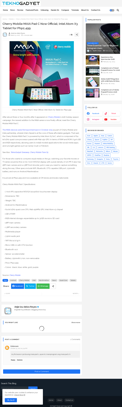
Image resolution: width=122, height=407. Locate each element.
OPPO (89, 155)
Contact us (69, 400)
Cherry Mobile (54, 117)
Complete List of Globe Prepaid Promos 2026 (110, 91)
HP (112, 139)
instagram (95, 119)
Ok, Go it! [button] (11, 400)
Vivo (88, 163)
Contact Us (95, 10)
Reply (13, 360)
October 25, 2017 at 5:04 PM (18, 348)
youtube (113, 119)
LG (94, 147)
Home (5, 10)
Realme (106, 155)
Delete (20, 360)
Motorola (99, 151)
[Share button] (53, 286)
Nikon (108, 151)
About (59, 400)
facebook (95, 113)
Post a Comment (42, 371)
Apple (96, 136)
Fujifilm (104, 139)
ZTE (102, 163)
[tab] (5, 10)
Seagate (100, 159)
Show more (75, 322)
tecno (110, 163)
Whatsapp (44, 286)
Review (20, 10)
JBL (88, 147)
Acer (88, 136)
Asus (102, 136)
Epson (97, 139)
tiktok (113, 113)
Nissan (115, 151)
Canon (109, 136)
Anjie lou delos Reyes (25, 307)
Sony (108, 159)
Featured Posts (32, 10)
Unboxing (44, 10)
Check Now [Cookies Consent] (18, 395)
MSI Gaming (111, 147)
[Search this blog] (14, 388)
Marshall (90, 151)
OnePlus (98, 155)
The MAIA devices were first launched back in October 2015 (28, 130)
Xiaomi (95, 163)
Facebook (19, 286)
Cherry (89, 139)
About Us (85, 10)
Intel (34, 280)
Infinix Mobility (108, 143)
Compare (65, 10)
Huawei (97, 143)
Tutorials (75, 10)
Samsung (90, 159)
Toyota (115, 159)
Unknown (14, 346)
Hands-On (55, 10)
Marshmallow (44, 280)
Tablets (11, 19)
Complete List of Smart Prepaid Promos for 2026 (110, 69)
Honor (89, 143)
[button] (112, 10)
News (12, 10)
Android (13, 280)
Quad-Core (63, 280)
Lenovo (100, 147)
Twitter (32, 286)
